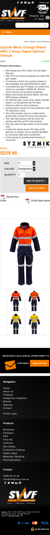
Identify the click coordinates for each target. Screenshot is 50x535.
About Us (8, 391)
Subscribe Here (39, 363)
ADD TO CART (37, 188)
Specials (8, 405)
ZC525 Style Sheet (37, 201)
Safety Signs (10, 453)
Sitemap (4, 512)
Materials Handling (13, 456)
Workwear (8, 429)
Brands (32, 42)
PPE (5, 436)
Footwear (8, 433)
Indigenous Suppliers (15, 398)
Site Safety (9, 446)
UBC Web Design (14, 515)
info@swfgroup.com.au (16, 479)
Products (8, 395)
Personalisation (12, 460)
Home (26, 42)
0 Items (39, 19)
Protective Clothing (14, 450)
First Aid (8, 439)
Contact (7, 408)
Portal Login (44, 2)
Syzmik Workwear (43, 42)
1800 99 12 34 (11, 476)
